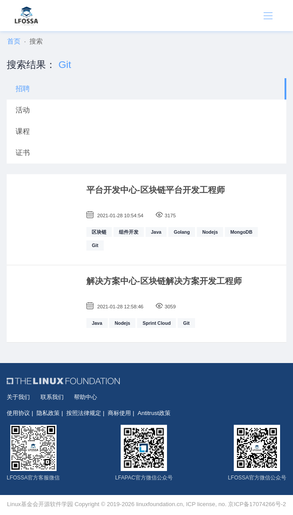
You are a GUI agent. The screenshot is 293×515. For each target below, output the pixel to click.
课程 (23, 131)
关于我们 (18, 397)
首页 (13, 41)
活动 (23, 110)
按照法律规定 (83, 413)
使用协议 (18, 413)
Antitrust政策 (154, 413)
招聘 (23, 88)
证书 (23, 152)
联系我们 (52, 397)
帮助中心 (85, 397)
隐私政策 (48, 413)
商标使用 (119, 413)
